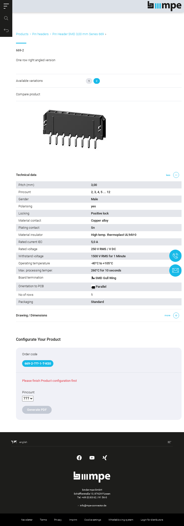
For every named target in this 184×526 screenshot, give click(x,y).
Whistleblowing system (120, 519)
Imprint (73, 519)
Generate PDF (37, 410)
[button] (6, 6)
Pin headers (40, 34)
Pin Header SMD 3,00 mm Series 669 (78, 34)
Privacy (58, 519)
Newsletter (26, 519)
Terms (43, 519)
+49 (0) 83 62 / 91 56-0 (94, 497)
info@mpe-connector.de (93, 505)
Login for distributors (152, 519)
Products (22, 34)
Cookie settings (92, 519)
